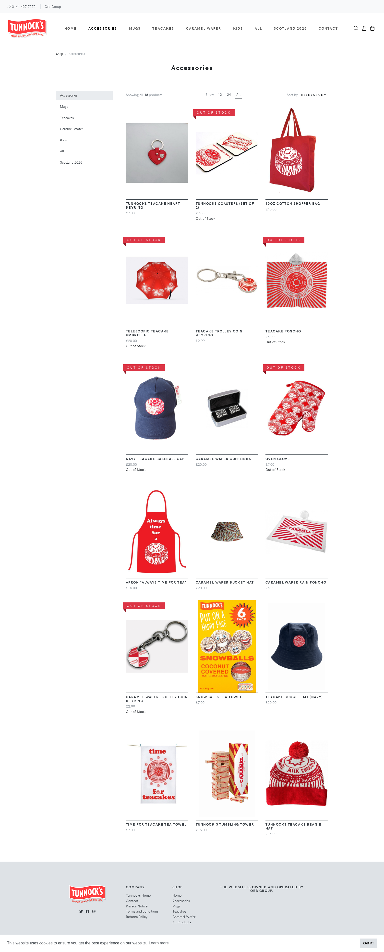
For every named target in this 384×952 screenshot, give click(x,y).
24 (229, 94)
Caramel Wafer (203, 28)
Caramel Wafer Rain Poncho (295, 582)
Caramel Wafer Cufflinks (223, 458)
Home (70, 28)
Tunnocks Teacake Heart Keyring (153, 205)
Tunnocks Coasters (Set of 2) (225, 205)
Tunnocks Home (138, 895)
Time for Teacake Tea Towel (156, 824)
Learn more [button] (159, 943)
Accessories (102, 28)
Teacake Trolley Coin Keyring (219, 333)
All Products (181, 921)
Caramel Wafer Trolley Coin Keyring (157, 698)
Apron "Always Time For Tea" (156, 582)
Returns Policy (136, 916)
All (258, 28)
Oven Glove (277, 458)
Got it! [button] (368, 943)
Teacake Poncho (283, 331)
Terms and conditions (142, 911)
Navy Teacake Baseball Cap (155, 458)
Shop (59, 53)
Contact (328, 28)
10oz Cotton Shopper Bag (292, 203)
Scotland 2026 (290, 28)
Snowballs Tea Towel (219, 696)
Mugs (135, 28)
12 (220, 94)
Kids (238, 28)
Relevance (312, 95)
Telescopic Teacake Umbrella (147, 333)
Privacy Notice (136, 905)
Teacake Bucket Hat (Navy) (294, 696)
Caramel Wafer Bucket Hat (225, 582)
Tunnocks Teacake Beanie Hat (293, 826)
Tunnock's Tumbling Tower (225, 824)
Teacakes (163, 28)
